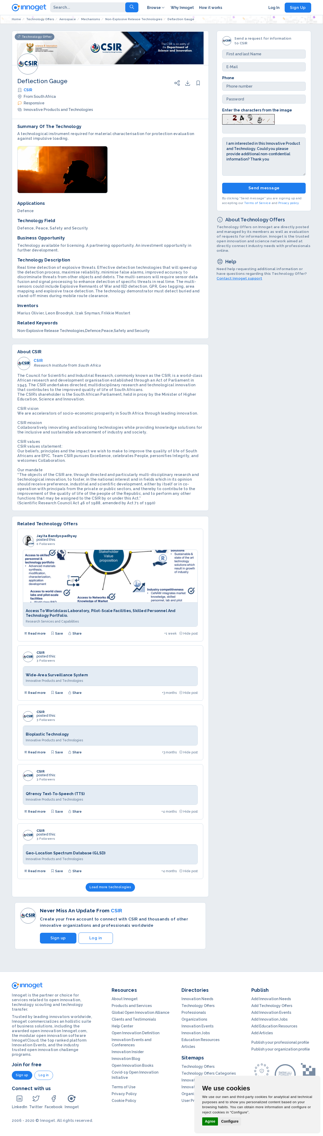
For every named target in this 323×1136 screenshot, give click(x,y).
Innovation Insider (128, 1052)
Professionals (193, 1012)
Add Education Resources (274, 1026)
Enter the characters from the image (257, 110)
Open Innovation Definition (135, 1033)
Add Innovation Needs (271, 999)
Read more (35, 633)
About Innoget (125, 999)
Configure (229, 1121)
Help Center (122, 1026)
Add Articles (262, 1033)
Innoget (72, 1102)
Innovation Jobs (195, 1033)
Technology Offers (198, 1006)
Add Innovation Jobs (269, 1019)
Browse (156, 7)
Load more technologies (110, 887)
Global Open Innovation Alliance (140, 1012)
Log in (95, 938)
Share (74, 633)
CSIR (28, 90)
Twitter (36, 1102)
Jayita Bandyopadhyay (57, 536)
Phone (228, 78)
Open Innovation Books (132, 1065)
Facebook (53, 1102)
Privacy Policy (124, 1094)
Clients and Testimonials (134, 1019)
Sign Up (298, 7)
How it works (210, 8)
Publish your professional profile (280, 1042)
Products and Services (132, 1006)
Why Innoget (182, 8)
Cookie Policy (124, 1101)
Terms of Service (257, 203)
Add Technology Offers (271, 1006)
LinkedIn (19, 1102)
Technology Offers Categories (208, 1073)
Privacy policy (288, 203)
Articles (188, 1046)
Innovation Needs (197, 999)
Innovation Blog (126, 1059)
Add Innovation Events (271, 1012)
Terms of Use (124, 1087)
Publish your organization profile (280, 1049)
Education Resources (200, 1040)
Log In (273, 8)
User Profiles (192, 1101)
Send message (264, 188)
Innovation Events (197, 1026)
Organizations (194, 1019)
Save (57, 633)
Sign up (58, 938)
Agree (210, 1121)
